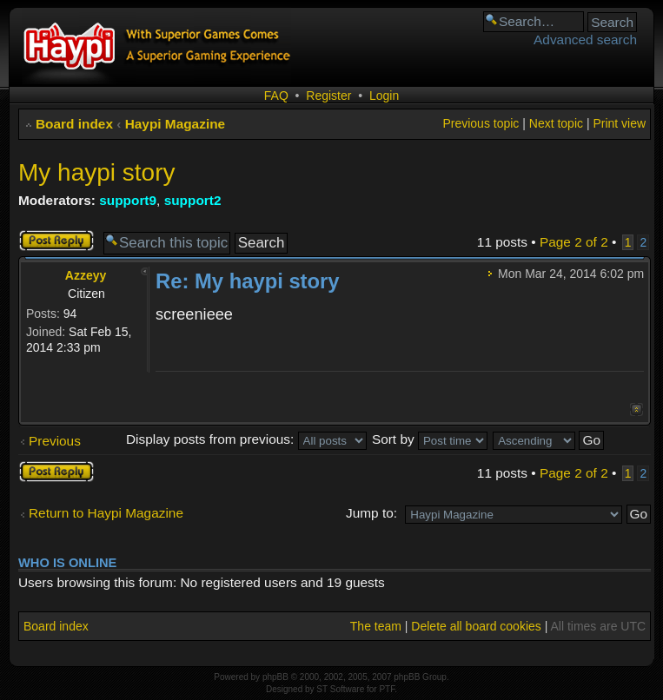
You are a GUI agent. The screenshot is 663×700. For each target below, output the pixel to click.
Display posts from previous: (246, 439)
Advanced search (585, 39)
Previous (55, 440)
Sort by (429, 439)
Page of (574, 241)
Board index (74, 123)
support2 (193, 200)
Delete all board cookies (475, 626)
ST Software (340, 689)
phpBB (275, 677)
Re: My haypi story (248, 281)
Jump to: (371, 512)
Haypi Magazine (175, 123)
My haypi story (97, 172)
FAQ (276, 95)
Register (328, 95)
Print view (619, 123)
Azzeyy (85, 275)
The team (375, 626)
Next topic (556, 123)
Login (384, 95)
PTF (386, 689)
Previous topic (480, 123)
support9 (127, 200)
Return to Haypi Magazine (106, 512)
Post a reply (56, 240)
